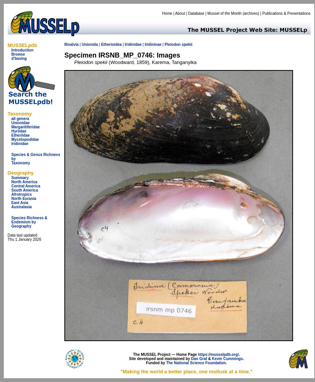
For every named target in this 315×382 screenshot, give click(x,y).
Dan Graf (199, 359)
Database (196, 13)
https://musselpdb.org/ (218, 354)
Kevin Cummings (227, 359)
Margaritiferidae (25, 127)
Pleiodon (173, 44)
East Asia (19, 203)
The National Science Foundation (196, 363)
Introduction (22, 50)
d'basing (19, 58)
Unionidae (20, 123)
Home (167, 13)
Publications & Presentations (286, 13)
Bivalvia (71, 44)
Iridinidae (19, 144)
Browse (18, 54)
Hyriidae (18, 131)
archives (251, 13)
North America (24, 182)
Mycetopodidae (25, 139)
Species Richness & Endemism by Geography (29, 222)
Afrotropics (21, 194)
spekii (187, 44)
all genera (20, 119)
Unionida (90, 44)
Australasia (21, 207)
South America (24, 190)
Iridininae (153, 44)
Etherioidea (111, 44)
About (180, 13)
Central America (25, 186)
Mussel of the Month (224, 13)
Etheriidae (20, 135)
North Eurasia (23, 198)
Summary (20, 178)
